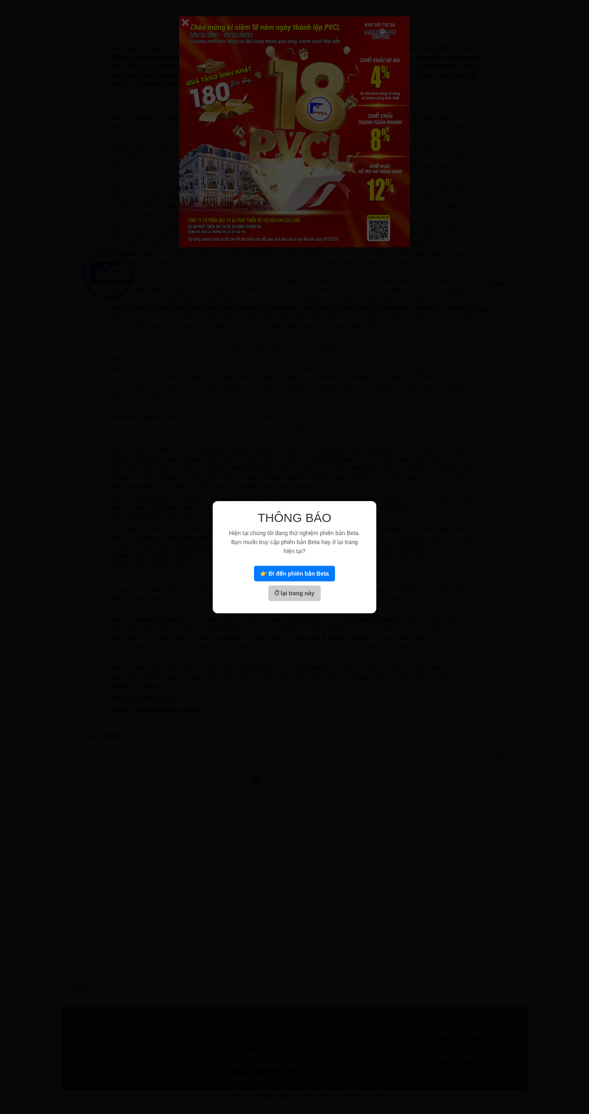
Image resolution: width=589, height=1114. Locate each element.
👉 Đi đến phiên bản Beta (294, 573)
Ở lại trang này (294, 593)
